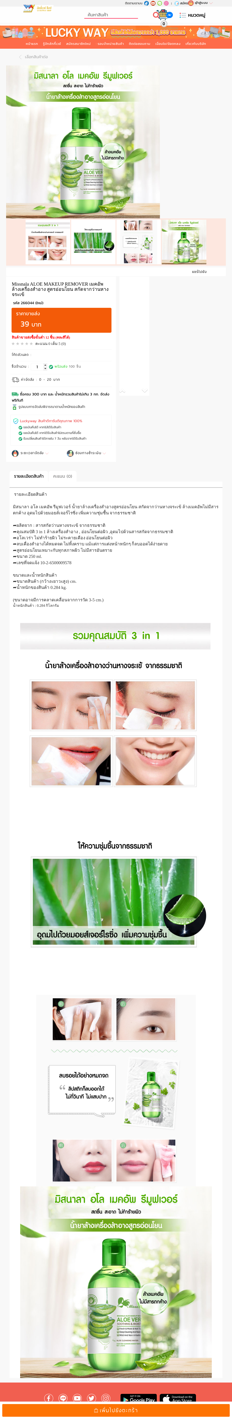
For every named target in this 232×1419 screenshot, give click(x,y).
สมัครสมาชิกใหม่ (78, 43)
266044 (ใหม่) (32, 295)
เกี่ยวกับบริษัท (196, 43)
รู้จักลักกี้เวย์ (52, 43)
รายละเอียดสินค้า (29, 468)
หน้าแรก (32, 43)
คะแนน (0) (62, 468)
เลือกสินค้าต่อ (32, 57)
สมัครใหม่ (183, 3)
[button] (126, 384)
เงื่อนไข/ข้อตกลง (168, 43)
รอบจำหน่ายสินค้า (111, 43)
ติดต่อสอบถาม (139, 43)
